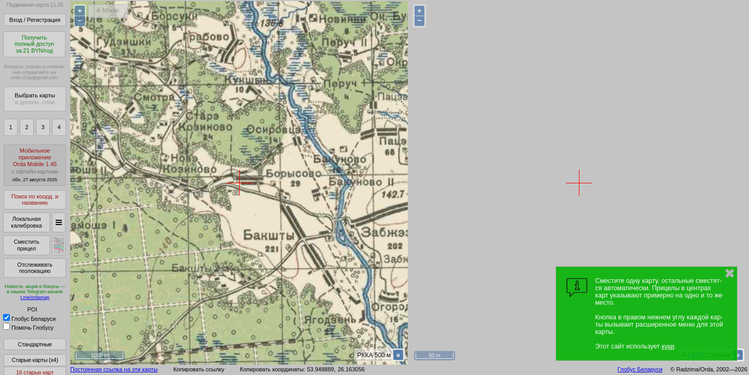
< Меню (108, 10)
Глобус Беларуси (29, 319)
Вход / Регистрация (34, 20)
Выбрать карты (35, 98)
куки (668, 346)
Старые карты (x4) (34, 360)
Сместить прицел (26, 245)
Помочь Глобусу (28, 327)
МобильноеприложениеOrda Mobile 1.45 (35, 164)
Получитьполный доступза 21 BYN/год (34, 44)
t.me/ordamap (34, 297)
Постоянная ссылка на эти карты (114, 369)
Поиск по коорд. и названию (34, 199)
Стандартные (34, 344)
